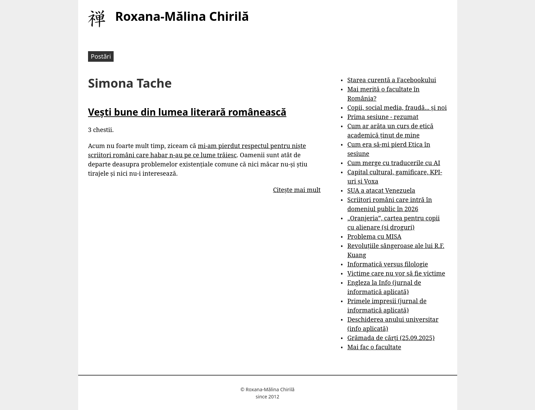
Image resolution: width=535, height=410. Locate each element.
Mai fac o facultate (374, 347)
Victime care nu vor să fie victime (396, 273)
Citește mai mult (296, 190)
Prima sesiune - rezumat (382, 117)
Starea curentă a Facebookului (391, 80)
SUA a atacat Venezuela (381, 190)
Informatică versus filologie (387, 264)
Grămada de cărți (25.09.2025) (391, 338)
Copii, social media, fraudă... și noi (397, 107)
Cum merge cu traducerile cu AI (393, 163)
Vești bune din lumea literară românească (187, 111)
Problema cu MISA (374, 236)
